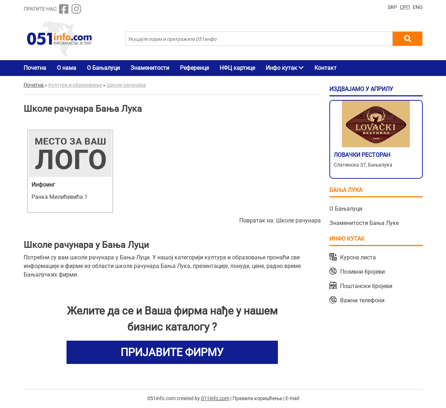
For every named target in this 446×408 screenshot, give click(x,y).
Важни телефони (362, 300)
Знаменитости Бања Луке (364, 223)
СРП (405, 7)
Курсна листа (358, 257)
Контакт (325, 67)
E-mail (292, 398)
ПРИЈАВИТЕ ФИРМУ (172, 352)
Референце (194, 67)
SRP (392, 7)
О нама (66, 67)
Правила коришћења (257, 398)
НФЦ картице (237, 67)
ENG (418, 7)
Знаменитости (150, 67)
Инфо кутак (285, 67)
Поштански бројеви (366, 286)
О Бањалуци (103, 67)
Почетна (35, 67)
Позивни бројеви (362, 271)
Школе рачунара (298, 220)
